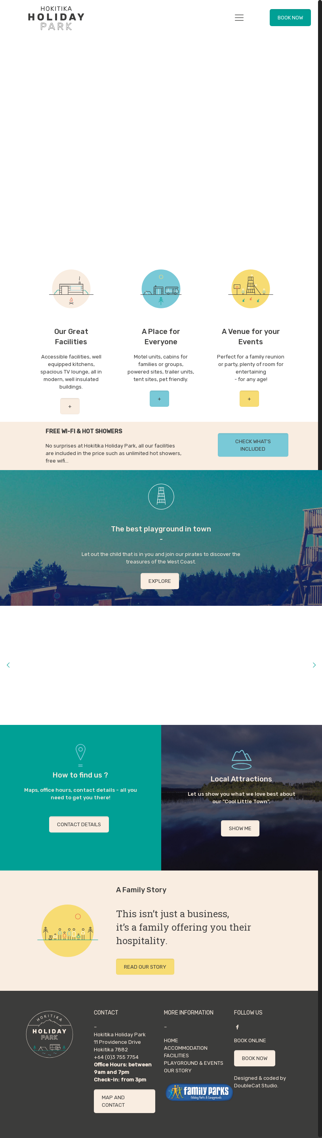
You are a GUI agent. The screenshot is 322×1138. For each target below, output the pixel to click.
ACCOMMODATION (186, 1048)
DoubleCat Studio (255, 1086)
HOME (171, 1040)
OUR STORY (178, 1071)
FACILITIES (176, 1055)
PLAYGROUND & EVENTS (193, 1063)
